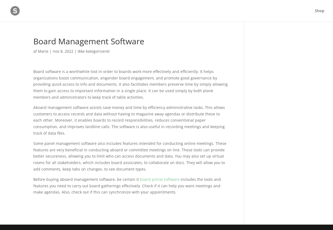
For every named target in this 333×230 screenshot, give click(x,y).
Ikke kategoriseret (94, 51)
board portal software (159, 179)
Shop (319, 11)
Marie (43, 51)
